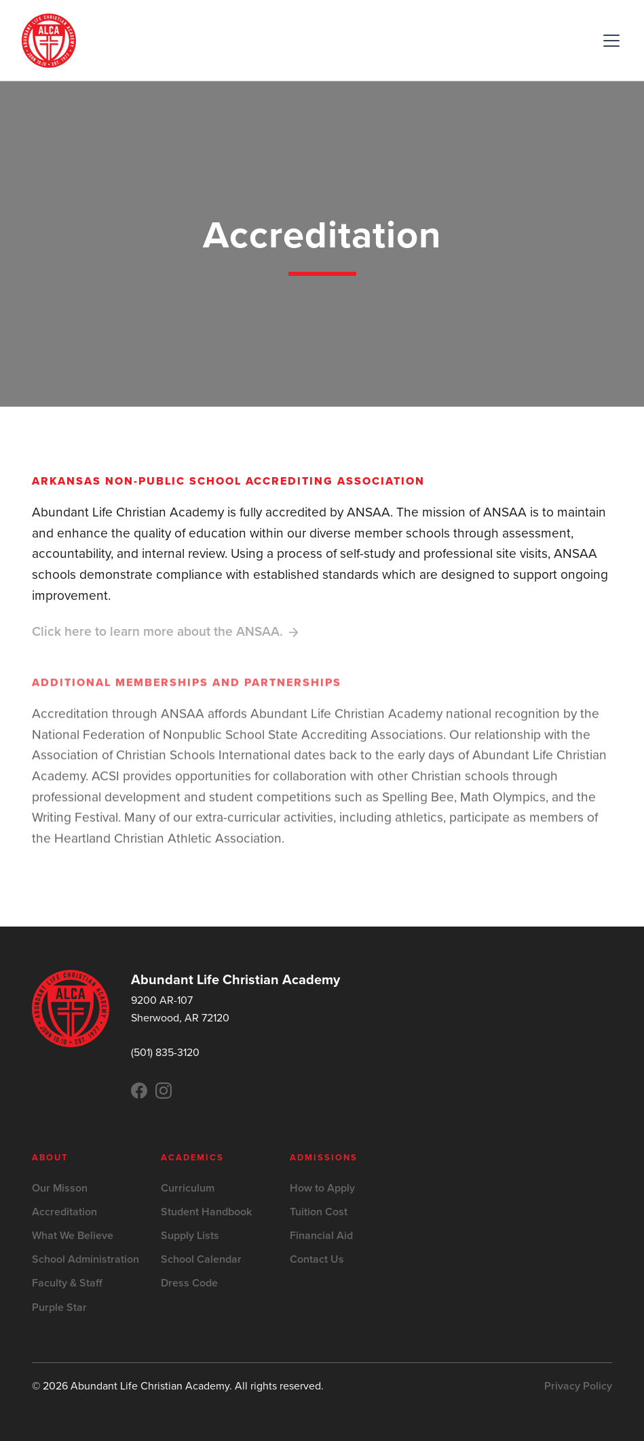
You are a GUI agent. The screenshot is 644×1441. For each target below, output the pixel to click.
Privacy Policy (578, 1386)
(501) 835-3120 (165, 1052)
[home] (49, 41)
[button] (608, 40)
